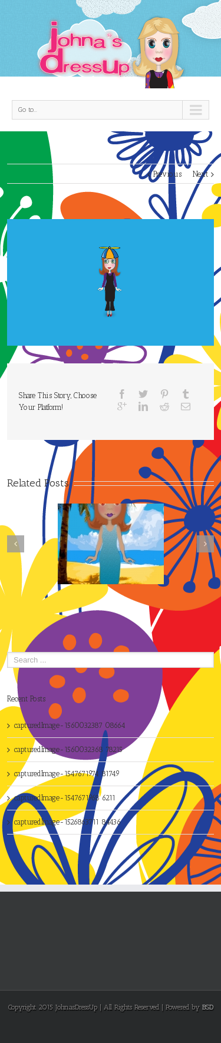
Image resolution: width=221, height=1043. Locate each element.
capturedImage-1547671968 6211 (65, 797)
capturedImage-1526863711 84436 (67, 821)
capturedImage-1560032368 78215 (68, 749)
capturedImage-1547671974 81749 (67, 773)
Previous (167, 174)
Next (200, 174)
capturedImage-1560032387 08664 (70, 725)
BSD (207, 1007)
